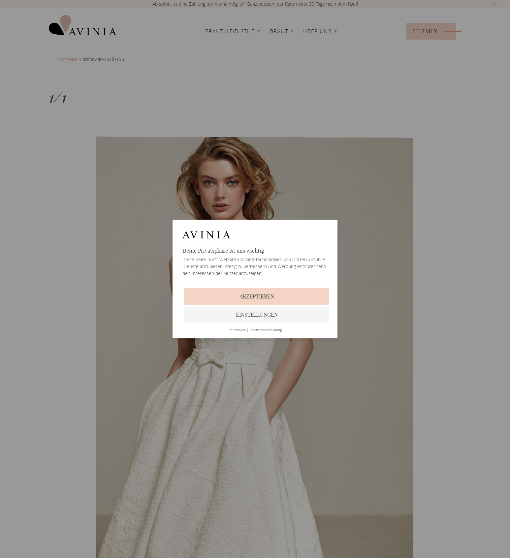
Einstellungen (257, 314)
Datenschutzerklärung (265, 330)
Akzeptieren (256, 296)
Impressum (237, 330)
